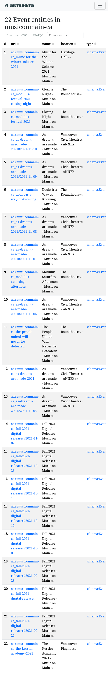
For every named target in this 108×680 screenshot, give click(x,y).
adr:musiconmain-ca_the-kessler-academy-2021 (25, 648)
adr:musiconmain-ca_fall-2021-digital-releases (25, 594)
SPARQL (38, 35)
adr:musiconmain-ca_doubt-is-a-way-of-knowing (25, 194)
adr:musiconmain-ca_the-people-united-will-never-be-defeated (25, 336)
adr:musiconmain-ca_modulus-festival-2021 (25, 117)
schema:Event (97, 52)
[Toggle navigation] (100, 6)
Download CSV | (18, 35)
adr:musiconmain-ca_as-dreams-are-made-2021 (25, 374)
